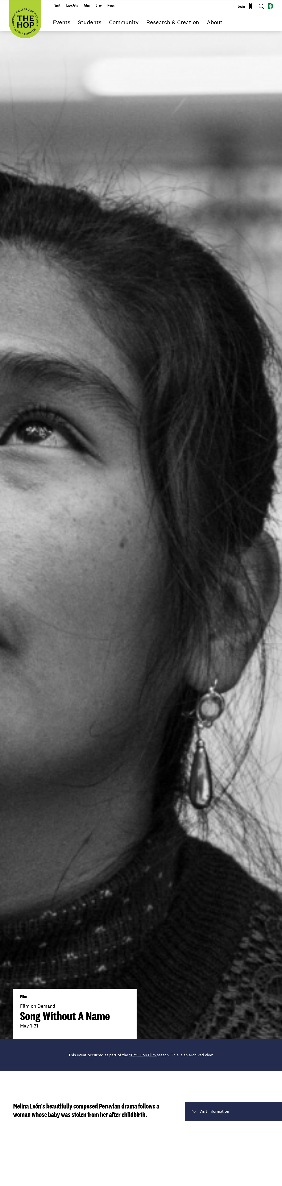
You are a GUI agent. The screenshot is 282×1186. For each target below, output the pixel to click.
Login (241, 6)
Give (99, 5)
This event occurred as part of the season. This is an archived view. (141, 1054)
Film (87, 5)
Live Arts (72, 5)
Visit (57, 5)
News (111, 5)
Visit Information (210, 1111)
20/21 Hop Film (143, 1054)
